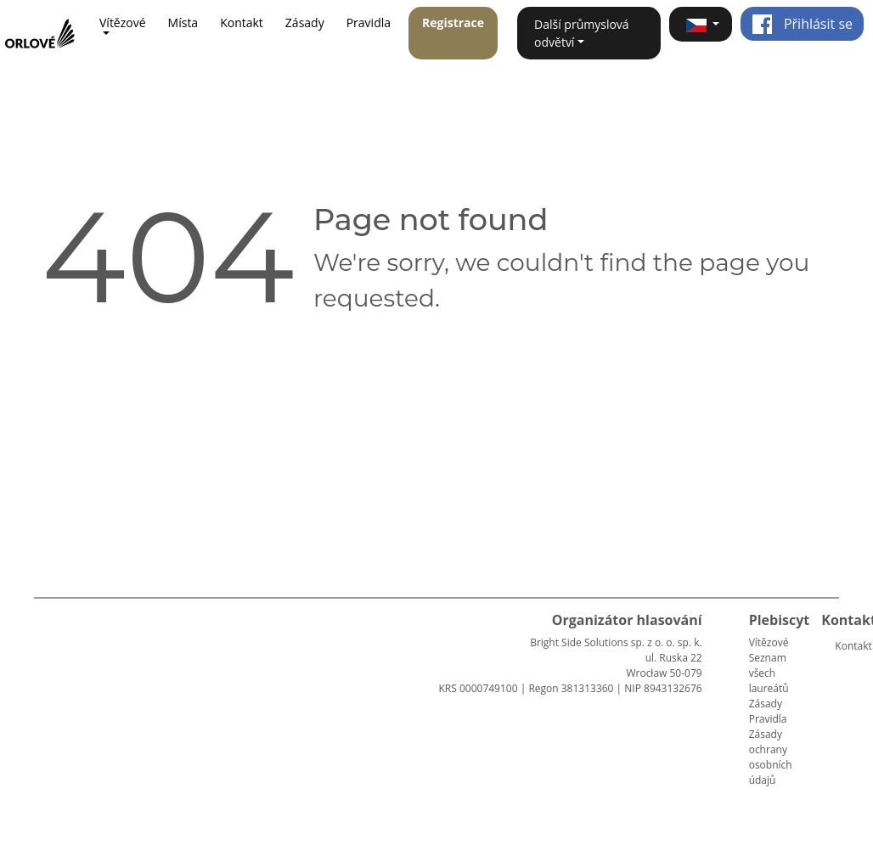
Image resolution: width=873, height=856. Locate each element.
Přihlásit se (802, 24)
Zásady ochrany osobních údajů (770, 757)
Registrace (453, 22)
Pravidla (368, 22)
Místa (183, 22)
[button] (700, 24)
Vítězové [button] (122, 22)
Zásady (304, 22)
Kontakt (241, 22)
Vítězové (769, 642)
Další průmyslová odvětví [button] (581, 33)
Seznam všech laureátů (769, 673)
